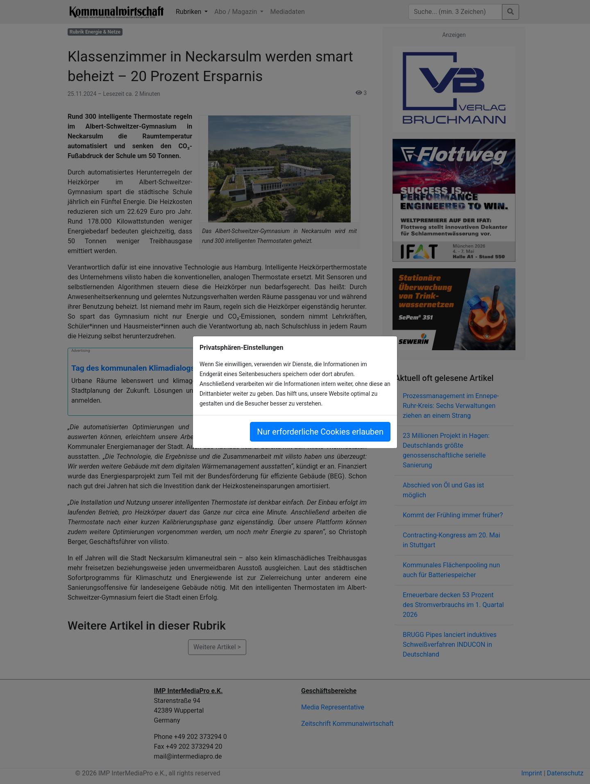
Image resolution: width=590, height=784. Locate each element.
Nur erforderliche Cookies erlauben (320, 432)
